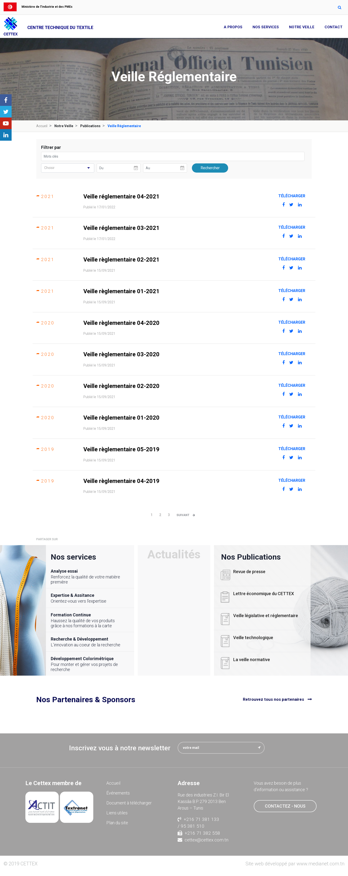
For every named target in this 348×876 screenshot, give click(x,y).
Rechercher (210, 168)
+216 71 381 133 (198, 819)
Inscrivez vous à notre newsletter (119, 748)
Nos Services (266, 27)
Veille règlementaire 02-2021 (121, 259)
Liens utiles (117, 812)
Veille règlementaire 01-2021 (121, 291)
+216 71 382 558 (199, 833)
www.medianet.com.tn (320, 864)
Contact (333, 27)
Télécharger (291, 196)
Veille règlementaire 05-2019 (121, 449)
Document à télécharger (129, 802)
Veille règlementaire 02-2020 (121, 386)
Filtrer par (51, 147)
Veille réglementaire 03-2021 (121, 228)
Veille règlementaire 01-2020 (121, 417)
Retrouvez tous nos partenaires (273, 699)
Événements (118, 793)
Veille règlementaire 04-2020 (121, 323)
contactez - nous (285, 806)
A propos (233, 27)
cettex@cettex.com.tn (203, 840)
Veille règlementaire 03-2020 (121, 354)
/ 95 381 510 (191, 826)
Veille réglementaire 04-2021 (121, 196)
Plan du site (117, 822)
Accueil (41, 126)
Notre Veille (301, 27)
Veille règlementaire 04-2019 (121, 481)
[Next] (187, 515)
